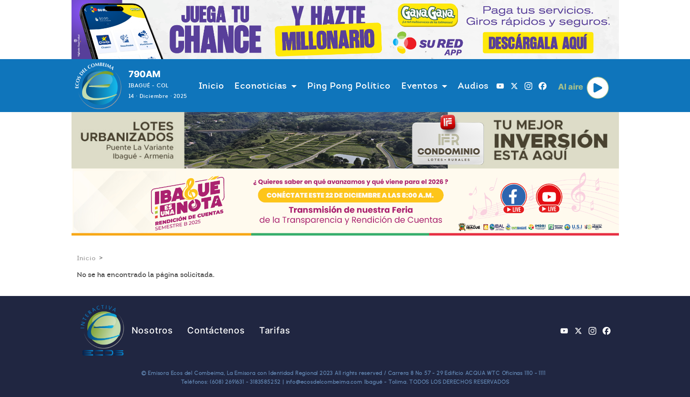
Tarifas (274, 330)
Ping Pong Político (348, 85)
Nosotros (152, 330)
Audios (473, 85)
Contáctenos (216, 330)
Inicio (211, 85)
